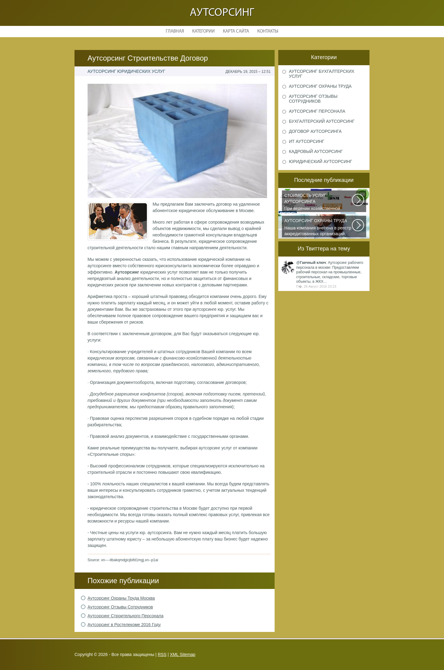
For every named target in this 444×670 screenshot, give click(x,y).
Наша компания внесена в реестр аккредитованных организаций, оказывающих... (318, 227)
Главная (175, 31)
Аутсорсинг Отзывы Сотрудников (120, 606)
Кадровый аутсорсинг (316, 151)
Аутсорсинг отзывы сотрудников (313, 99)
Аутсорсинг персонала (317, 111)
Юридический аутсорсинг (320, 161)
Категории (203, 31)
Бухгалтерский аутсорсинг (322, 121)
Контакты (267, 31)
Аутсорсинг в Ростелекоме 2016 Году (124, 624)
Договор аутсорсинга (315, 131)
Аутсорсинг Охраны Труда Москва (121, 598)
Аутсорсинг (222, 13)
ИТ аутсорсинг (306, 141)
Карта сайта (236, 31)
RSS (162, 654)
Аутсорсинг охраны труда (320, 86)
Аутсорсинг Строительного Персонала (126, 615)
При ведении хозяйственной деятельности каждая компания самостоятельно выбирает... (318, 202)
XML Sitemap (183, 654)
